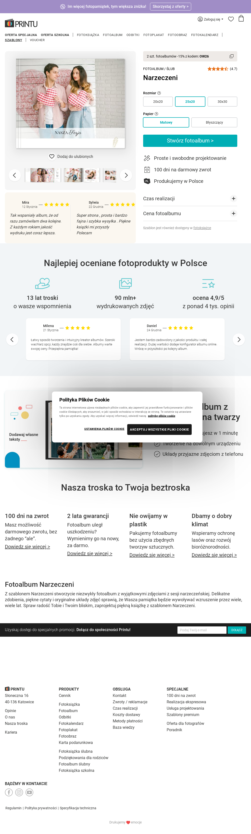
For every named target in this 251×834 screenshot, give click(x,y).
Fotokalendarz (205, 35)
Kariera (11, 732)
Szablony (13, 40)
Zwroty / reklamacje (130, 702)
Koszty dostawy (126, 714)
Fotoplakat (153, 35)
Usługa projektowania (185, 708)
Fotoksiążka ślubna (76, 751)
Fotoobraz (177, 35)
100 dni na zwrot (181, 695)
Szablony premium (183, 714)
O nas (10, 717)
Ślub (170, 69)
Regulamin (13, 808)
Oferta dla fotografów (185, 723)
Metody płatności (128, 721)
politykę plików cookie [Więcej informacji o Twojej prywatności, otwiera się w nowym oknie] (161, 416)
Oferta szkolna (55, 35)
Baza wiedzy (124, 727)
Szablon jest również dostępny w (177, 228)
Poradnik (174, 730)
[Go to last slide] (12, 339)
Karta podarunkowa (76, 742)
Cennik (65, 695)
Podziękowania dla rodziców (83, 757)
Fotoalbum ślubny (74, 764)
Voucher (37, 40)
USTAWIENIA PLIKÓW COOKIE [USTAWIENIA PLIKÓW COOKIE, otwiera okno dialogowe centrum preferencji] (104, 429)
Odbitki (133, 35)
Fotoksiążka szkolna (76, 770)
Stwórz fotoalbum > (190, 141)
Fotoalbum (113, 35)
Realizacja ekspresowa (186, 702)
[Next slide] (126, 175)
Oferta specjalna (21, 35)
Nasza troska (16, 723)
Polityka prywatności (41, 808)
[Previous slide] (15, 175)
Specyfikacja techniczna (78, 808)
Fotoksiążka (88, 35)
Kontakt (119, 695)
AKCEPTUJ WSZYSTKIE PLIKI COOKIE (159, 429)
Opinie (10, 710)
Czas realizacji (125, 708)
